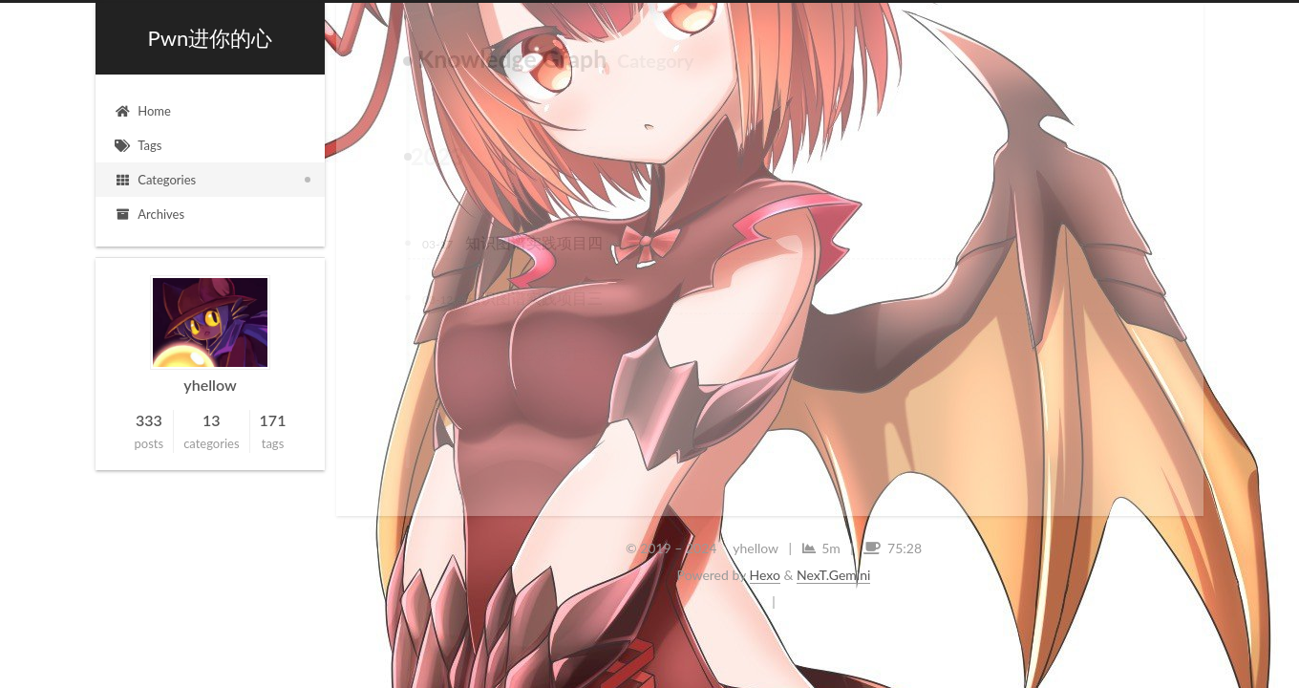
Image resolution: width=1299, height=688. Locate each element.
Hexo (765, 575)
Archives (149, 214)
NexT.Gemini (833, 575)
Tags (138, 145)
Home (143, 110)
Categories (155, 179)
